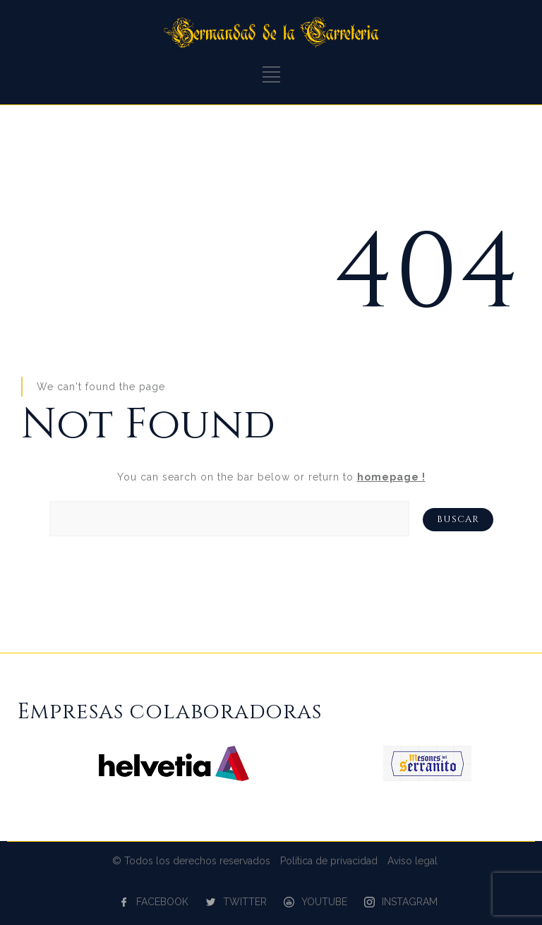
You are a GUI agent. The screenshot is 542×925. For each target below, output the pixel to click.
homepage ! (391, 477)
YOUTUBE (324, 901)
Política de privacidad (329, 860)
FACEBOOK (162, 901)
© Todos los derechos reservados (191, 860)
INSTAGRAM (410, 901)
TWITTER (245, 901)
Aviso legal (412, 860)
